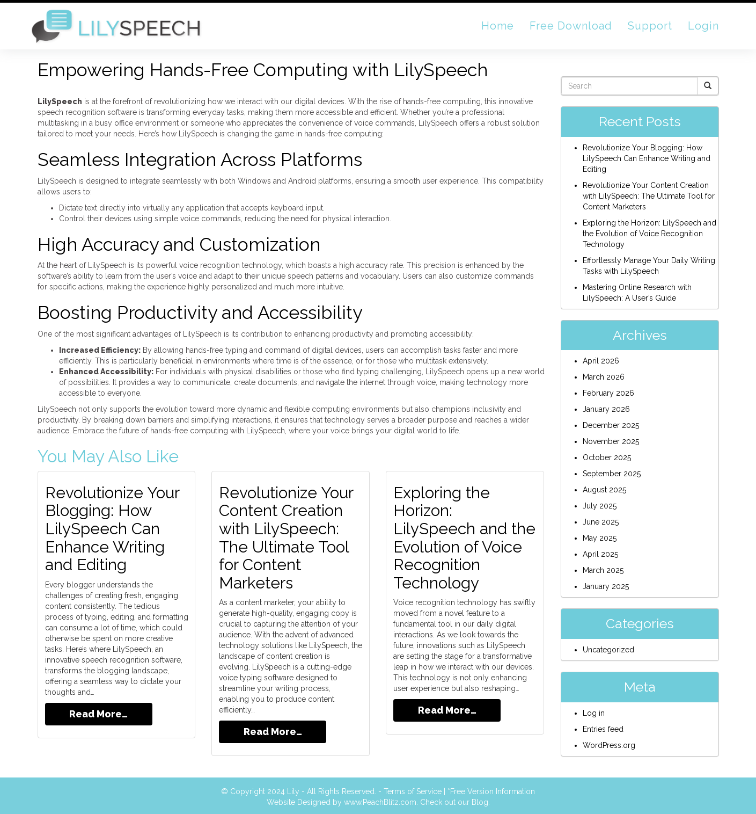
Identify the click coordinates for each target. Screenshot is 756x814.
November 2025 (611, 441)
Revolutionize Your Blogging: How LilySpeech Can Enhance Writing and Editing (112, 528)
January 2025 (606, 586)
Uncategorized (608, 649)
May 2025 (599, 538)
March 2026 (604, 377)
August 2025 (604, 489)
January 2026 (606, 409)
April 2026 (601, 361)
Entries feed (603, 729)
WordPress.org (609, 745)
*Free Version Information (491, 790)
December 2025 (611, 425)
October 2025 (607, 457)
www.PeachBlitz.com (380, 800)
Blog (480, 800)
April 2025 (600, 554)
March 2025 (603, 570)
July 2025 (599, 506)
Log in (594, 713)
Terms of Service (413, 790)
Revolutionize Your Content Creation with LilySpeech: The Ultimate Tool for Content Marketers (286, 537)
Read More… (98, 712)
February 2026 (608, 393)
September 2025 (612, 473)
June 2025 (601, 522)
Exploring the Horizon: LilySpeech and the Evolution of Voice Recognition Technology (464, 537)
